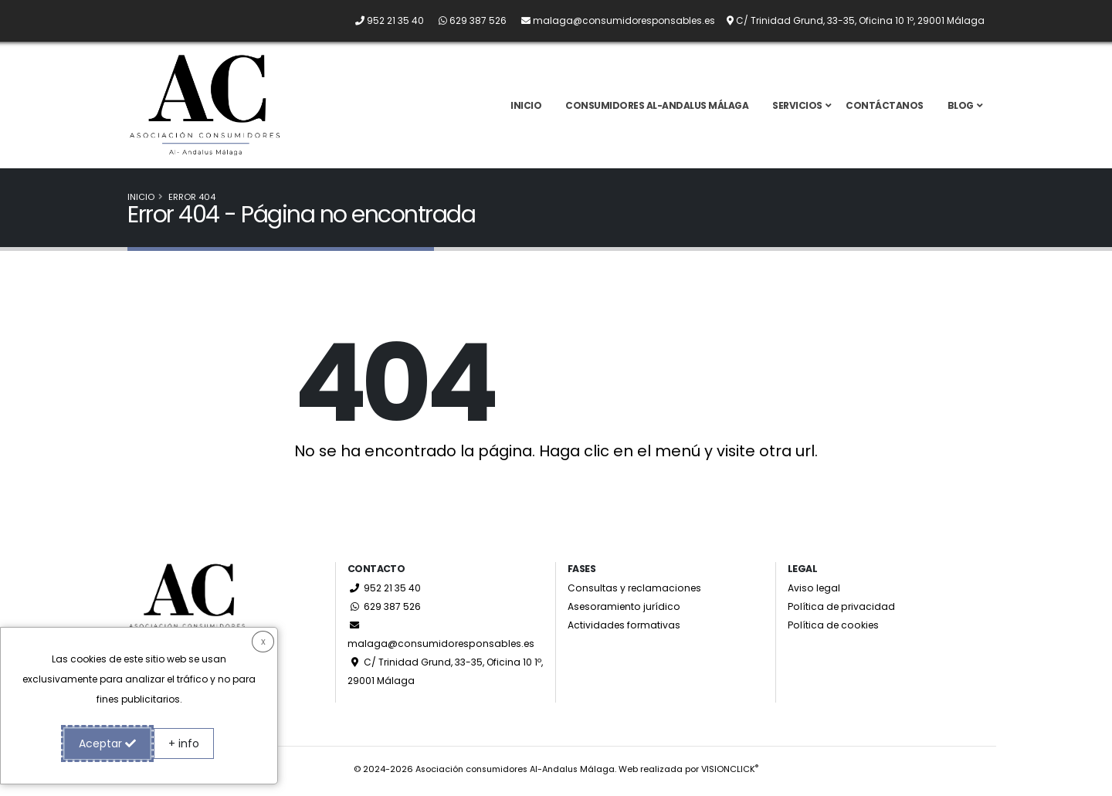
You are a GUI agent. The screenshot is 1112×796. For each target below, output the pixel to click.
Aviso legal (814, 592)
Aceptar (107, 743)
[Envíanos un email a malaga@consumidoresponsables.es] (612, 20)
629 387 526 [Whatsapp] (385, 611)
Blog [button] (961, 107)
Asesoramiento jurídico (625, 611)
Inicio (525, 107)
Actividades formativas (625, 629)
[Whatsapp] (466, 20)
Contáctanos (885, 107)
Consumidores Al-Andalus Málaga (656, 107)
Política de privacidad (842, 611)
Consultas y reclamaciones (635, 592)
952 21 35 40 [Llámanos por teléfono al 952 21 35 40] (385, 592)
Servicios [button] (797, 107)
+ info (183, 743)
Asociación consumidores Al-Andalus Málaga (515, 773)
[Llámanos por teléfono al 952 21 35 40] (383, 20)
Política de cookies (834, 629)
